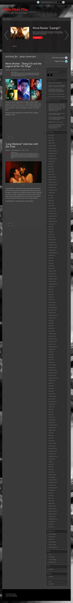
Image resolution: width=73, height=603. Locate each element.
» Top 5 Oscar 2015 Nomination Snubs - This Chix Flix (57, 125)
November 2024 (53, 184)
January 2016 (52, 446)
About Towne (13, 153)
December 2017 (53, 401)
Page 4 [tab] (15, 46)
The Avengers (14, 75)
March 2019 (52, 362)
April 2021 (51, 297)
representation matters (28, 156)
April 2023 (51, 234)
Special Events (52, 544)
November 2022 (53, 247)
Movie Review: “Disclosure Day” (57, 94)
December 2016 (53, 425)
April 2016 (51, 438)
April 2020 (51, 328)
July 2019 (51, 351)
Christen (51, 113)
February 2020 (52, 333)
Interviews (51, 539)
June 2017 (51, 412)
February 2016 (52, 443)
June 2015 (51, 464)
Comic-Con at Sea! (58, 122)
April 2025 (51, 171)
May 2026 (51, 137)
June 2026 (51, 135)
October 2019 (52, 344)
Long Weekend (30, 155)
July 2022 (51, 257)
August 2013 (52, 521)
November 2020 (53, 310)
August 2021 (52, 286)
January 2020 (52, 336)
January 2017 (52, 422)
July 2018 (51, 383)
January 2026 (52, 148)
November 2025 (53, 153)
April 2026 (51, 140)
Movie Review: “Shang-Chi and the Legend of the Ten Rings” (23, 65)
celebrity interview (19, 154)
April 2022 (51, 265)
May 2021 (51, 294)
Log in (50, 554)
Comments (52, 559)
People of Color (20, 156)
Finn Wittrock (21, 155)
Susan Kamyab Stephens (30, 74)
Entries (51, 557)
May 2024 (51, 200)
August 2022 (52, 255)
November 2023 (53, 216)
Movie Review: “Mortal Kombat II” (57, 96)
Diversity (34, 154)
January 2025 (52, 179)
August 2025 (52, 161)
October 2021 (52, 281)
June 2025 (51, 166)
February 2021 (52, 302)
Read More (37, 37)
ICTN (12, 73)
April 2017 (51, 414)
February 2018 (52, 396)
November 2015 (53, 451)
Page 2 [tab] (13, 46)
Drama (37, 154)
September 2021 (53, 284)
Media (12, 156)
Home (4, 19)
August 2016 (52, 430)
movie (15, 156)
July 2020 (51, 320)
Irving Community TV (20, 73)
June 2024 (51, 197)
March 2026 (52, 143)
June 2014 (51, 495)
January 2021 (52, 305)
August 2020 (52, 318)
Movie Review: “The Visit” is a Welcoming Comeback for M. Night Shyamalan (57, 118)
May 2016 (51, 435)
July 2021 (51, 289)
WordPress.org (52, 562)
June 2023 (51, 229)
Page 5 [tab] (16, 46)
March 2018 (52, 393)
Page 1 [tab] (12, 46)
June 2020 (51, 323)
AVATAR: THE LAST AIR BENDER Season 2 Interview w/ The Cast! (57, 86)
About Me (9, 19)
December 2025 (53, 150)
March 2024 (52, 205)
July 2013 (51, 524)
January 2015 (52, 477)
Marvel (29, 73)
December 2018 (53, 370)
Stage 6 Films (23, 157)
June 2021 (51, 291)
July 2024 (51, 195)
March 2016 (52, 440)
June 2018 (51, 385)
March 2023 (52, 237)
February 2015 (52, 474)
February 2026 (52, 145)
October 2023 (52, 218)
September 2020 (53, 315)
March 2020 (52, 331)
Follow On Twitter (59, 61)
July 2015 (51, 461)
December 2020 (53, 307)
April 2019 (51, 359)
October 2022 (52, 250)
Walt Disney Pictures (21, 75)
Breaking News (52, 534)
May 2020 (51, 325)
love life (35, 155)
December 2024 (53, 182)
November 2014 (53, 482)
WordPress (14, 595)
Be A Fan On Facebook (58, 57)
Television (37, 74)
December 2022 (53, 244)
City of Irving (25, 154)
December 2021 (53, 276)
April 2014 (51, 500)
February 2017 (52, 419)
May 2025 (51, 169)
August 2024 (52, 192)
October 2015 (52, 453)
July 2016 (51, 432)
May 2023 (51, 231)
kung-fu (26, 73)
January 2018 (52, 398)
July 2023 (51, 226)
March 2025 (52, 174)
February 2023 (52, 239)
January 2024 (52, 211)
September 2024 (53, 190)
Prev (67, 36)
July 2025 (51, 163)
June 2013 (51, 526)
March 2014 (52, 503)
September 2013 (53, 519)
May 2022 (51, 263)
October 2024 (52, 187)
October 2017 (52, 404)
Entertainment (14, 155)
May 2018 (51, 388)
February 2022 (52, 271)
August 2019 (52, 349)
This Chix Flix (16, 10)
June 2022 (51, 260)
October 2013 (52, 516)
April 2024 (51, 203)
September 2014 (53, 487)
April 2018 (51, 391)
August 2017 (52, 406)
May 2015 (51, 466)
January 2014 (52, 508)
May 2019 (51, 357)
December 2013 (53, 511)
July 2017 (51, 409)
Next (6, 36)
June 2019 (51, 354)
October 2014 (52, 485)
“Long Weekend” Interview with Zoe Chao (21, 145)
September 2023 (53, 221)
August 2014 (52, 490)
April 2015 (51, 469)
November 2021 (53, 278)
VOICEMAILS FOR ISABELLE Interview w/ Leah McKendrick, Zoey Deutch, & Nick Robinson (56, 90)
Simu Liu (22, 74)
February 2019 (52, 365)
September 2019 (53, 346)
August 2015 (52, 459)
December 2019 (53, 338)
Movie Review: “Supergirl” (47, 28)
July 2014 (51, 492)
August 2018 (52, 380)
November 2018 (53, 372)
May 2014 (51, 498)
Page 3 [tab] (14, 46)
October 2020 (52, 312)
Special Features (53, 547)
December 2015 (53, 448)
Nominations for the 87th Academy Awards (55, 127)
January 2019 (52, 367)
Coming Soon (52, 536)
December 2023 (53, 213)
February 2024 (52, 208)
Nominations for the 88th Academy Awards (57, 114)
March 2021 (52, 299)
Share (10, 137)
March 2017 (52, 417)
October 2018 (52, 375)
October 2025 (52, 156)
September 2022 (53, 252)
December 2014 (53, 479)
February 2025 (52, 177)
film (18, 155)
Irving (14, 73)
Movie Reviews (14, 72)
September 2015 (53, 456)
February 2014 (52, 506)
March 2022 (52, 268)
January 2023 (52, 242)
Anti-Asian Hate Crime (30, 153)
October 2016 (52, 427)
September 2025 (53, 158)
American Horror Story (21, 153)
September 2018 (53, 378)
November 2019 (53, 341)
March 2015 (52, 472)
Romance (35, 156)
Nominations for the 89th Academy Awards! (55, 110)
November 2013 (53, 513)
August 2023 (52, 224)
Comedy (30, 154)
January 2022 (52, 273)
